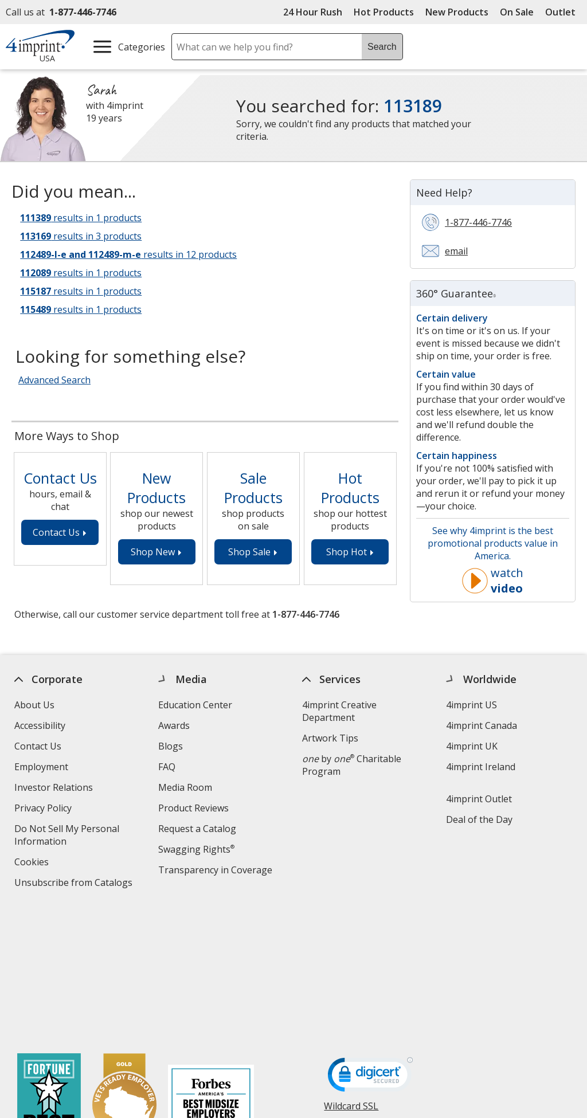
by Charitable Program (351, 765)
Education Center (195, 705)
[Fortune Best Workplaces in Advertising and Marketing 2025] (49, 971)
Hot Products (384, 12)
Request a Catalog (197, 828)
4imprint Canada (481, 725)
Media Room (185, 787)
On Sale (517, 12)
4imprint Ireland (480, 766)
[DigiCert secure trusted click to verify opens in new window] (370, 940)
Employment (41, 766)
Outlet (563, 12)
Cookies (33, 863)
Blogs (170, 746)
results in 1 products (81, 217)
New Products (456, 12)
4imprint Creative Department (339, 711)
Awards (174, 725)
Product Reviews (193, 808)
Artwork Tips (330, 738)
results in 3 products (81, 236)
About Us (34, 705)
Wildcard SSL (351, 972)
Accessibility (39, 725)
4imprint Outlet (479, 799)
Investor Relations (55, 789)
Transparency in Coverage (216, 871)
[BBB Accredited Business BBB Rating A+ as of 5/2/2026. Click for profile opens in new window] (382, 1000)
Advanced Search (54, 380)
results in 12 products (128, 254)
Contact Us (37, 746)
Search (382, 47)
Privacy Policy (44, 809)
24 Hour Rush (312, 12)
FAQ (166, 766)
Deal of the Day (479, 819)
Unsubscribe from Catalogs (74, 884)
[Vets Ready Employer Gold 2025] (124, 971)
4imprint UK (472, 746)
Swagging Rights (196, 849)
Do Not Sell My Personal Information (66, 836)
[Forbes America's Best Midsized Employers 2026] (211, 971)
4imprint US (471, 705)
